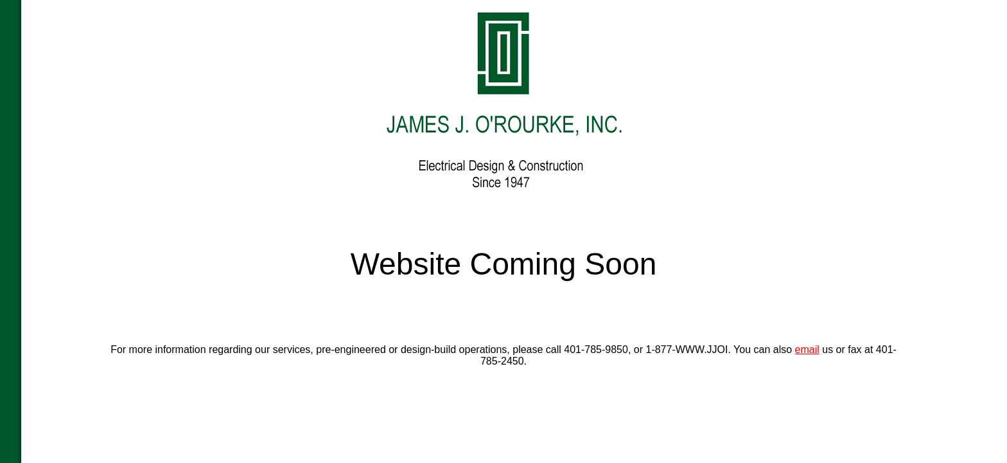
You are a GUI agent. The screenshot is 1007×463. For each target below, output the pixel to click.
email (807, 349)
